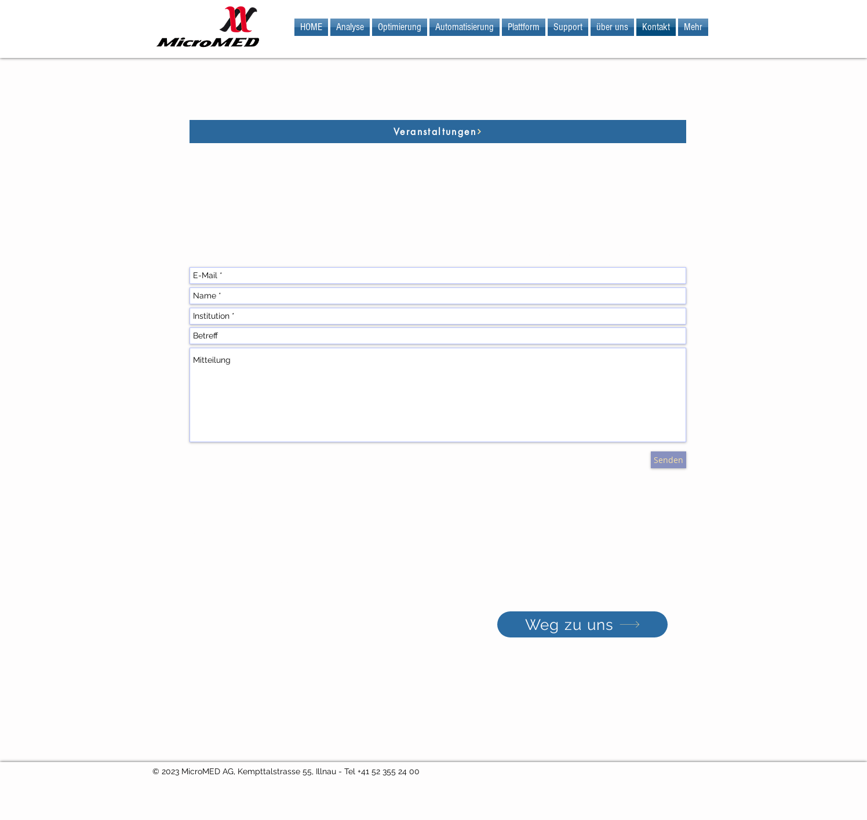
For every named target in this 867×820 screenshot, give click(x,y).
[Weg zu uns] (582, 624)
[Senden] (668, 459)
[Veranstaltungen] (438, 131)
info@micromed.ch (267, 568)
